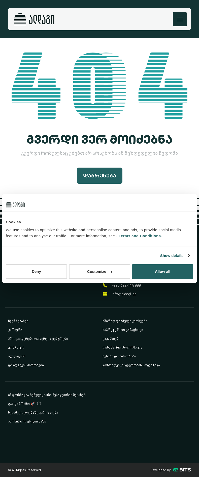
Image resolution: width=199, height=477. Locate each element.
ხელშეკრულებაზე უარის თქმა (33, 412)
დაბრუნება (99, 175)
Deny (36, 271)
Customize (99, 271)
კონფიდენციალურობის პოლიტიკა (131, 365)
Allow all (162, 271)
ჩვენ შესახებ (18, 321)
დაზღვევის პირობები (26, 365)
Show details (172, 255)
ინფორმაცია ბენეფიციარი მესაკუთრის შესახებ (47, 394)
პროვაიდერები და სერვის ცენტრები (38, 338)
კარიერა (15, 329)
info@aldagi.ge (124, 294)
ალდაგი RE (17, 356)
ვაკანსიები (111, 338)
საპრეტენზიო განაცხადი (123, 329)
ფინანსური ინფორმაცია (122, 347)
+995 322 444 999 (126, 285)
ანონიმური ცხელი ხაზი (27, 421)
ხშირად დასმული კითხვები (125, 321)
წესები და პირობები (119, 356)
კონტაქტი (16, 347)
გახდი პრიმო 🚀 (21, 403)
